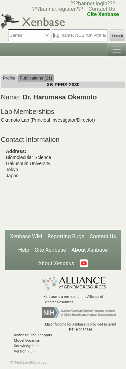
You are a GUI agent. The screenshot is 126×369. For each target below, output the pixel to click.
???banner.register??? (57, 9)
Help (23, 250)
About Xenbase (90, 250)
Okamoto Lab (15, 120)
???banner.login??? (92, 3)
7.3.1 (32, 351)
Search (117, 35)
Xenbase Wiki (26, 236)
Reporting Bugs (65, 236)
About (56, 263)
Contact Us (102, 9)
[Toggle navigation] (116, 49)
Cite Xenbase (50, 250)
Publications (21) (35, 78)
